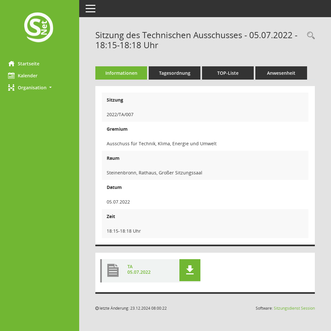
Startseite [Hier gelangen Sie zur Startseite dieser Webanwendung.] (25, 63)
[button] (40, 88)
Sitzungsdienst (294, 308)
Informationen (123, 73)
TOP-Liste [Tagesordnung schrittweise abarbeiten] (229, 73)
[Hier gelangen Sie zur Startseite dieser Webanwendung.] (40, 28)
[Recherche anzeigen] (309, 35)
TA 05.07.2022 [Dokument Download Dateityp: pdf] (140, 269)
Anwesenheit (283, 73)
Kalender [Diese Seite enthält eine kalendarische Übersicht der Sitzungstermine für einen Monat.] (24, 75)
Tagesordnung (176, 73)
